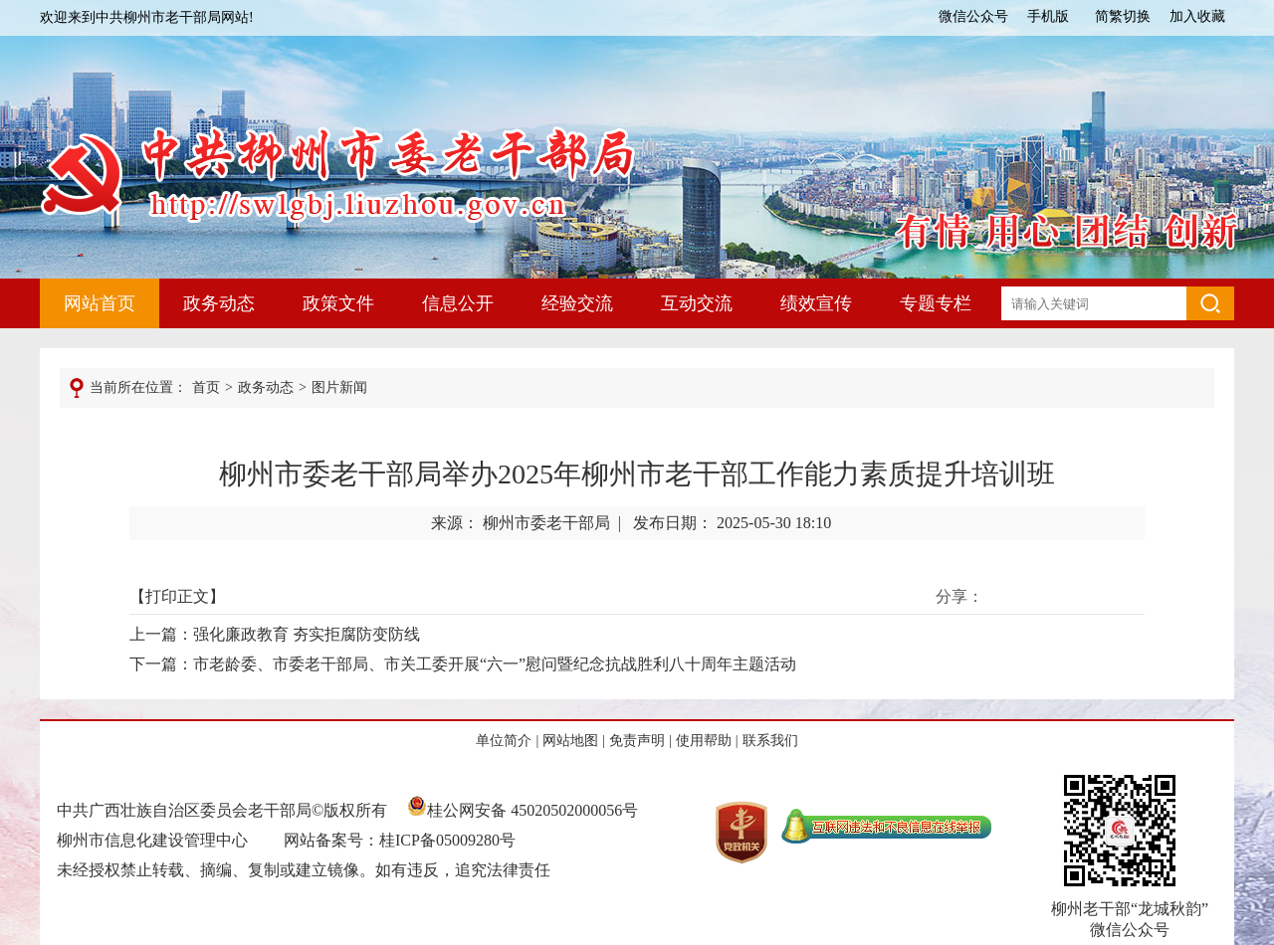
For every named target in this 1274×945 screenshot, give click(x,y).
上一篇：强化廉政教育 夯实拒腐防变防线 (274, 634)
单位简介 (503, 740)
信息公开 (458, 303)
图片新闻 (339, 387)
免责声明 (637, 740)
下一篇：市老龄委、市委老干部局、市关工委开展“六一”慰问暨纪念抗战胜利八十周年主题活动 (462, 664)
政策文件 (338, 303)
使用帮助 (704, 740)
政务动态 (219, 303)
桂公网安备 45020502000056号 (522, 810)
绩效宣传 (816, 303)
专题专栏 (935, 303)
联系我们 (770, 740)
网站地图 (570, 740)
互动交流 (697, 303)
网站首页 (99, 303)
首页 (206, 387)
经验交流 (577, 303)
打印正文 (177, 596)
